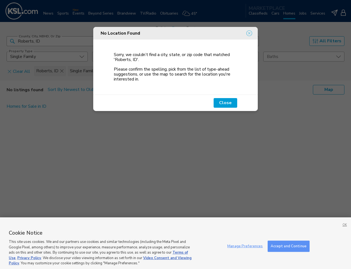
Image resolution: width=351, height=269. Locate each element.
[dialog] (175, 69)
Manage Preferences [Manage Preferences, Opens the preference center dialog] (245, 245)
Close (225, 103)
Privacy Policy (29, 258)
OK (344, 225)
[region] (175, 243)
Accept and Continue (289, 245)
